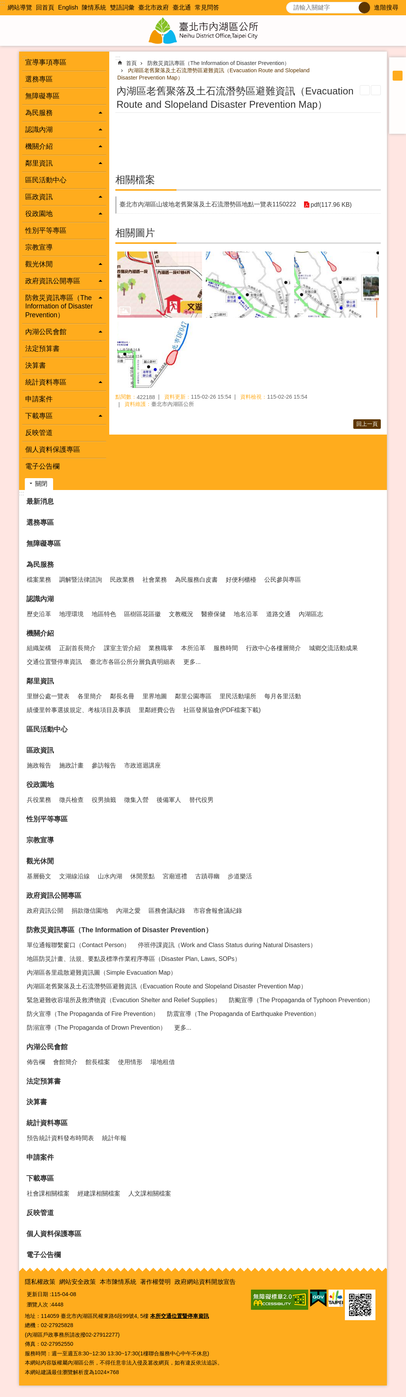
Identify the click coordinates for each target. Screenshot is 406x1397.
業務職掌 (161, 648)
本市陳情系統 (118, 1282)
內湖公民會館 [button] (45, 332)
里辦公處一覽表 (48, 696)
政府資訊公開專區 (53, 895)
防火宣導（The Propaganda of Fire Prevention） (93, 1014)
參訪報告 (104, 765)
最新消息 (40, 501)
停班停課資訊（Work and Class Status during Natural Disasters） (227, 945)
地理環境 (71, 614)
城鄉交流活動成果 (333, 648)
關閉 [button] (41, 483)
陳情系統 (94, 7)
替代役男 (201, 800)
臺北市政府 (153, 7)
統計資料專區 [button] (45, 382)
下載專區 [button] (39, 416)
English (68, 7)
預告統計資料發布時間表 (60, 1138)
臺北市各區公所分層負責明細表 (132, 662)
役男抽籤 (104, 800)
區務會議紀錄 (167, 910)
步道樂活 (240, 876)
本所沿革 (193, 648)
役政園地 (40, 785)
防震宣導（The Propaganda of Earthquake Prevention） (243, 1014)
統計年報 (114, 1138)
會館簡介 (65, 1062)
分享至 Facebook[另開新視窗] (398, 96)
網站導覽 (20, 7)
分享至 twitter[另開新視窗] (398, 105)
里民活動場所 (238, 696)
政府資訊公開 (45, 910)
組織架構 (39, 648)
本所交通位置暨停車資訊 (179, 1316)
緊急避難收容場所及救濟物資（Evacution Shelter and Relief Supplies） (124, 1000)
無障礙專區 (42, 96)
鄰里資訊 (40, 681)
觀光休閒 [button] (39, 264)
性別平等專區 (45, 230)
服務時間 (226, 648)
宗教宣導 (39, 247)
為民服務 (40, 564)
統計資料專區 (47, 1123)
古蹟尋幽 (207, 876)
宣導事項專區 (45, 62)
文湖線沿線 (74, 876)
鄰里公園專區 (193, 696)
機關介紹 (40, 633)
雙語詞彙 (122, 7)
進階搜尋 (386, 7)
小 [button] (398, 66)
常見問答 (207, 7)
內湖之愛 (128, 910)
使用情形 (130, 1062)
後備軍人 (169, 800)
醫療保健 (213, 614)
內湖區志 (311, 614)
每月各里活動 (282, 696)
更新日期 (37, 1294)
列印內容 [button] (365, 90)
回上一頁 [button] (367, 424)
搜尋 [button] (364, 7)
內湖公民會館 (47, 1047)
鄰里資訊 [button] (39, 163)
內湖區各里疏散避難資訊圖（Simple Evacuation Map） (101, 972)
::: (2, 3)
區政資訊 (40, 750)
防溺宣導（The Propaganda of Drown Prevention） (96, 1027)
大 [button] (398, 86)
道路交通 (278, 614)
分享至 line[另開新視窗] (398, 115)
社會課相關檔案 (48, 1193)
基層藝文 (39, 876)
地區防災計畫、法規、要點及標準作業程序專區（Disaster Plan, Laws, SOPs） (134, 959)
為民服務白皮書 (196, 579)
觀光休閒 (40, 861)
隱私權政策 (40, 1282)
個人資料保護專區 (52, 449)
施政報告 (39, 765)
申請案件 (39, 399)
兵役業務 (39, 800)
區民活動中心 (45, 180)
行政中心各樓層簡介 (273, 648)
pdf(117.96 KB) (331, 204)
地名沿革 (246, 614)
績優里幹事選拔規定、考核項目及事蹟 (79, 710)
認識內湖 (40, 599)
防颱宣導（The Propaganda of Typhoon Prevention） (301, 1000)
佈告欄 (36, 1062)
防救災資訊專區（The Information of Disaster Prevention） (218, 63)
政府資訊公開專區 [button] (52, 281)
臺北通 (182, 7)
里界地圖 (154, 696)
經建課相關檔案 (99, 1193)
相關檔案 (135, 179)
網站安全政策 (77, 1282)
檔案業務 (39, 579)
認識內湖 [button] (39, 129)
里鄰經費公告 (157, 710)
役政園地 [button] (39, 213)
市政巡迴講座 (142, 765)
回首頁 (45, 7)
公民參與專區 (282, 579)
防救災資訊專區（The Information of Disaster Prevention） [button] (59, 306)
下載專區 (40, 1178)
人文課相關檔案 (149, 1193)
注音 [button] (376, 90)
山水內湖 (110, 876)
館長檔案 (98, 1062)
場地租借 (162, 1062)
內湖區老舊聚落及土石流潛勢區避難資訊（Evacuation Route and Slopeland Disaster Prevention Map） (167, 986)
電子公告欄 (42, 466)
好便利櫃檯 (241, 579)
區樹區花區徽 (142, 614)
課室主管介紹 (122, 648)
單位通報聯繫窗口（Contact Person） (78, 945)
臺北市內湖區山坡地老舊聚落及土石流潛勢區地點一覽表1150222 (208, 204)
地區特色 (104, 614)
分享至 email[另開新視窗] (398, 125)
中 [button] (398, 76)
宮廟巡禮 (175, 876)
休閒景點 (142, 876)
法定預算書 (42, 348)
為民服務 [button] (39, 113)
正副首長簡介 (77, 648)
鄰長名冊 (122, 696)
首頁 (131, 63)
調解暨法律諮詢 (80, 579)
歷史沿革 (39, 614)
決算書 (35, 365)
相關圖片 (135, 232)
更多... (192, 662)
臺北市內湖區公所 (203, 30)
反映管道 (39, 432)
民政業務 (122, 579)
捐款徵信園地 (89, 910)
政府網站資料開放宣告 (205, 1282)
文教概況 (181, 614)
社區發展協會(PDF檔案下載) (222, 710)
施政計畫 (71, 765)
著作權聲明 (155, 1282)
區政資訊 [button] (39, 197)
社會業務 (154, 579)
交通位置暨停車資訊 (54, 662)
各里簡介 (90, 696)
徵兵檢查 (71, 800)
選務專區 (39, 79)
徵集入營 (136, 800)
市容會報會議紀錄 (217, 910)
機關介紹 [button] (39, 146)
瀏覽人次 (37, 1304)
